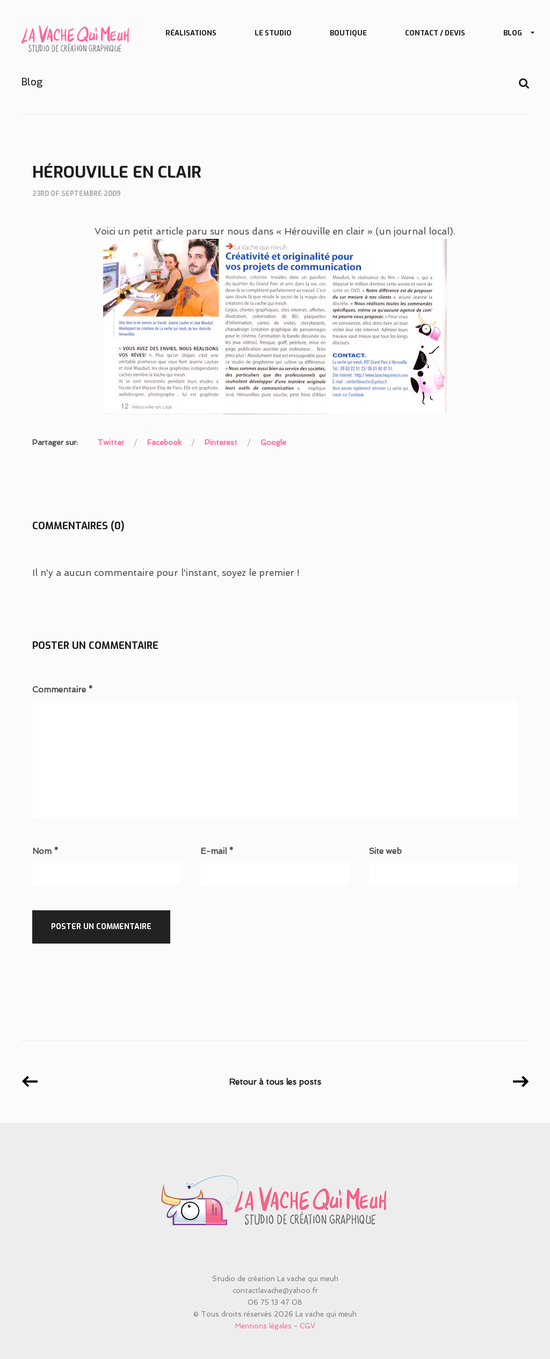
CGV (307, 1326)
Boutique (348, 33)
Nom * (45, 851)
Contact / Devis (435, 33)
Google (273, 442)
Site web (385, 851)
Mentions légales (263, 1326)
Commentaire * (62, 690)
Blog (514, 33)
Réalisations (190, 33)
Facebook (164, 442)
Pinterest (221, 442)
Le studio (273, 33)
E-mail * (217, 851)
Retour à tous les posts (275, 1082)
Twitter (110, 442)
